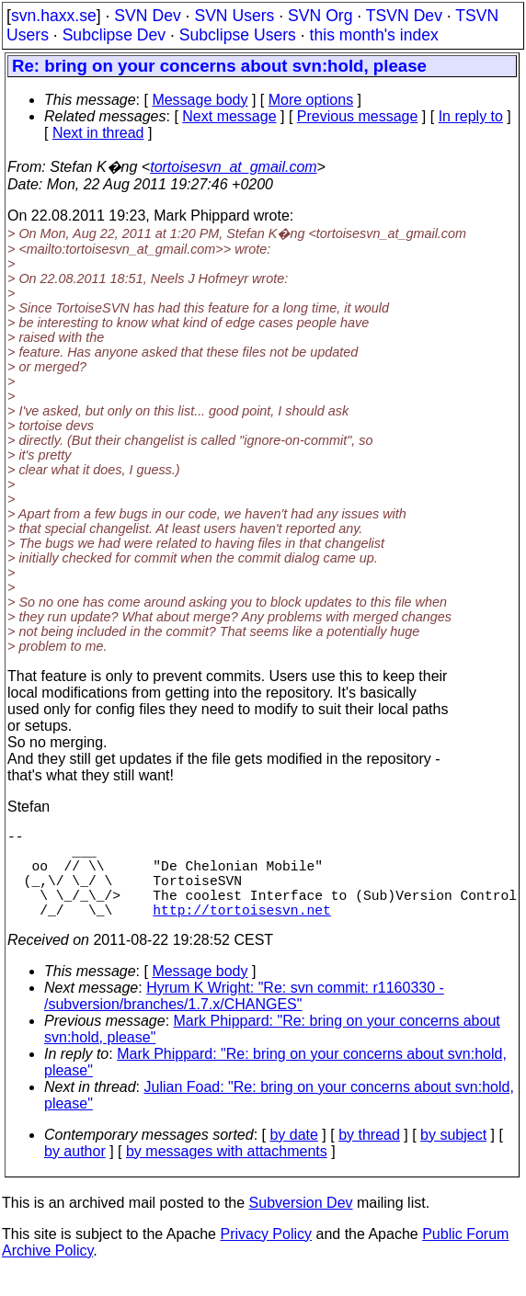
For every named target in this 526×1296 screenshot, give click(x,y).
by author (75, 1173)
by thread (369, 1157)
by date (293, 1157)
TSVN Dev (404, 15)
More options (311, 100)
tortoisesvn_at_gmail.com (233, 167)
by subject (453, 1157)
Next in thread (98, 133)
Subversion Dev (301, 1225)
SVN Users (234, 15)
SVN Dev (147, 15)
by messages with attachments (226, 1173)
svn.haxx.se (54, 15)
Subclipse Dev (114, 35)
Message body (199, 100)
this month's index (374, 35)
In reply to (471, 116)
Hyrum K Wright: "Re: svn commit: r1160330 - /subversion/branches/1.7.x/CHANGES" (244, 1018)
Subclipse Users (237, 35)
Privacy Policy (266, 1256)
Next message (229, 116)
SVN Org (320, 15)
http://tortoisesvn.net (241, 931)
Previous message (357, 116)
